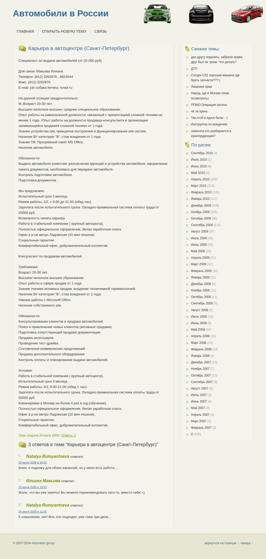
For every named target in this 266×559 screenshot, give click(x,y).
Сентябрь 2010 (202, 153)
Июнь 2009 (199, 245)
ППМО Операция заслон (209, 105)
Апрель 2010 (200, 179)
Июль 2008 (199, 316)
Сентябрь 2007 (202, 382)
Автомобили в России (61, 13)
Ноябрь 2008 (200, 290)
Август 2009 (199, 231)
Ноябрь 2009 (200, 212)
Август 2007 (199, 388)
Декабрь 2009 (201, 205)
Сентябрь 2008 (202, 303)
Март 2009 (198, 264)
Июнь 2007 (199, 401)
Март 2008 (198, 343)
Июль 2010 (199, 159)
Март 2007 (198, 421)
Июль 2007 (199, 395)
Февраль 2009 (201, 271)
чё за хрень (199, 111)
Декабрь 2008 (201, 284)
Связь (100, 31)
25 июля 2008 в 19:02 (32, 487)
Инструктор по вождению (209, 124)
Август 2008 (199, 310)
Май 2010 (198, 173)
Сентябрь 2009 (202, 225)
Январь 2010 (200, 199)
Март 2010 (198, 186)
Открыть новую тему (64, 31)
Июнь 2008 (199, 323)
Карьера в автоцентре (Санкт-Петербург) (78, 48)
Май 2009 (198, 251)
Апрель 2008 (200, 336)
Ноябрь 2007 (200, 369)
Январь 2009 (200, 277)
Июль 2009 (199, 238)
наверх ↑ (247, 543)
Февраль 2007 (201, 428)
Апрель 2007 (200, 415)
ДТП (194, 69)
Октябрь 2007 (201, 375)
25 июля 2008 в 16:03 (32, 462)
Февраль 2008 (201, 349)
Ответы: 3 (69, 435)
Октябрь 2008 (201, 297)
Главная (25, 31)
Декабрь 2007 (201, 362)
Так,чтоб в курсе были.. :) (209, 118)
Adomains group (43, 543)
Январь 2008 (200, 356)
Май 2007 (198, 408)
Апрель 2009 (200, 258)
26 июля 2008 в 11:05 (32, 511)
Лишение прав (201, 86)
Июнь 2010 (199, 166)
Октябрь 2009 (201, 218)
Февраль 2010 (201, 192)
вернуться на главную (220, 543)
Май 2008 (198, 329)
